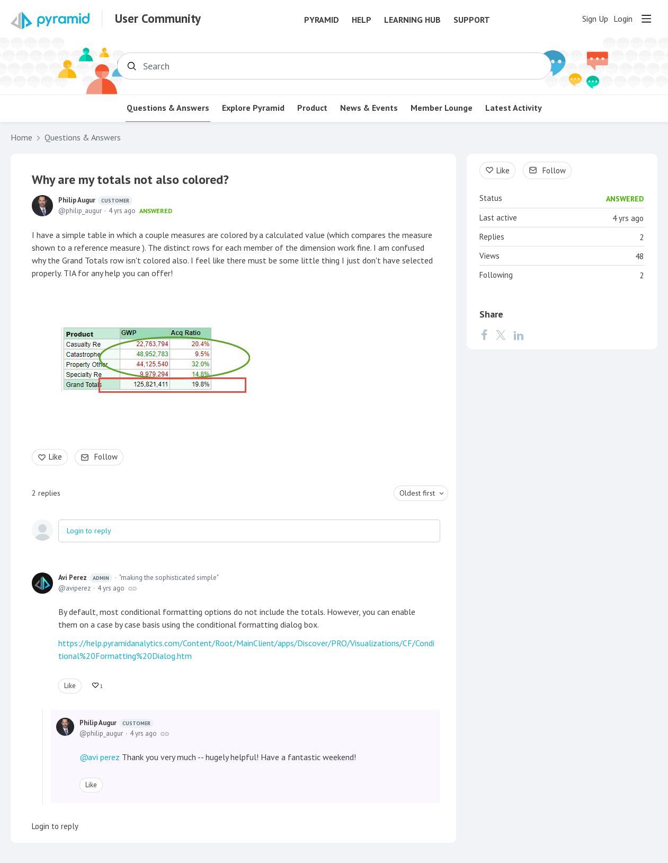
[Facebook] (484, 335)
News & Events (369, 108)
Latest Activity (513, 108)
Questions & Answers (168, 108)
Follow (106, 457)
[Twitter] (500, 335)
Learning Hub (412, 20)
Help (361, 20)
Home (21, 138)
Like (55, 457)
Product (312, 108)
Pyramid (321, 20)
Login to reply (89, 530)
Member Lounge (442, 108)
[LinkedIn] (518, 335)
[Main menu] (646, 18)
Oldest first (417, 493)
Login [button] (623, 19)
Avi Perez (85, 578)
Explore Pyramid (253, 108)
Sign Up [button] (595, 19)
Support (471, 20)
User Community (158, 18)
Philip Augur (95, 200)
